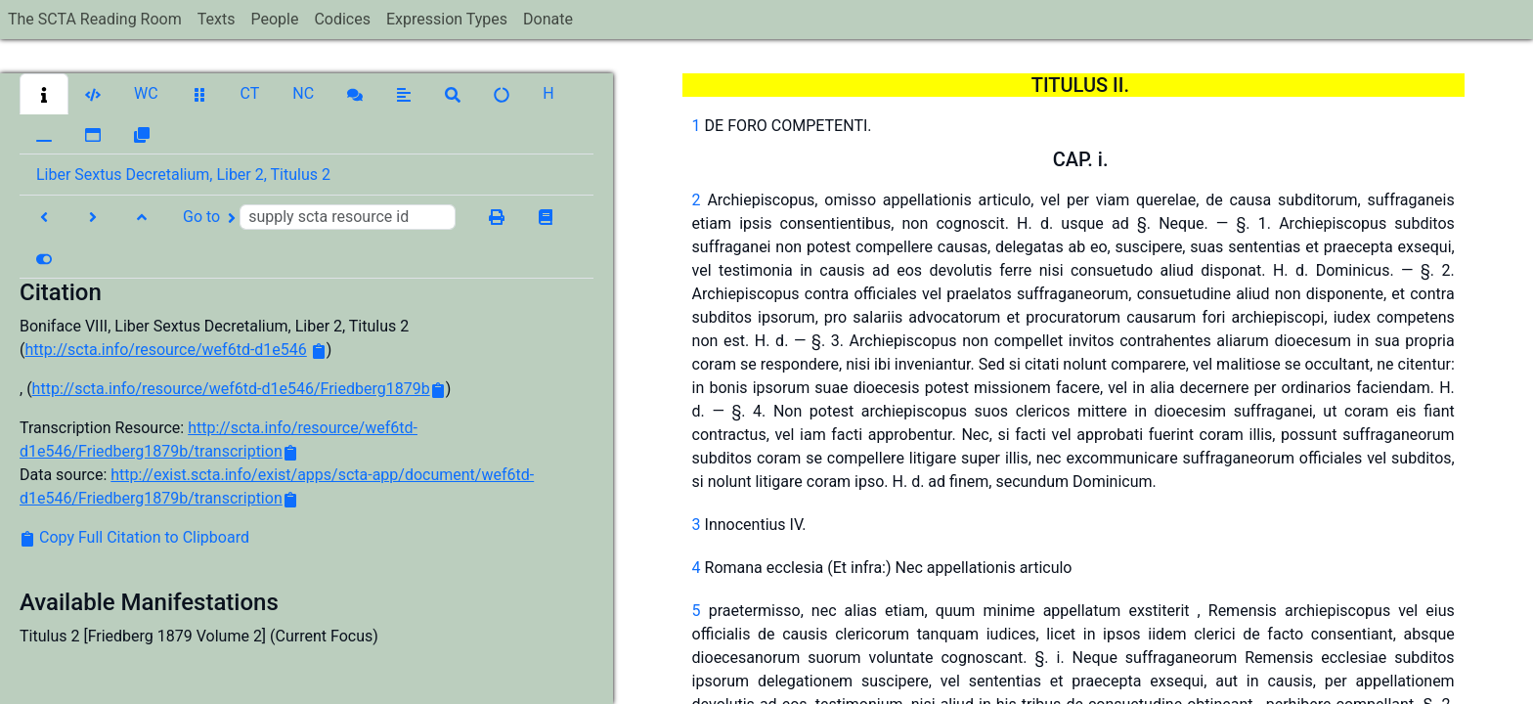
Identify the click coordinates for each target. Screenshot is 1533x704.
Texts (216, 19)
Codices (342, 19)
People (274, 19)
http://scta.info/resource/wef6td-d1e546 (165, 349)
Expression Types (446, 19)
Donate (548, 19)
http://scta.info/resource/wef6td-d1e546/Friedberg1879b (231, 388)
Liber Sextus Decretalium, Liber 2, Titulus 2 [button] (183, 174)
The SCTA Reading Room (95, 19)
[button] (44, 93)
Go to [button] (319, 217)
